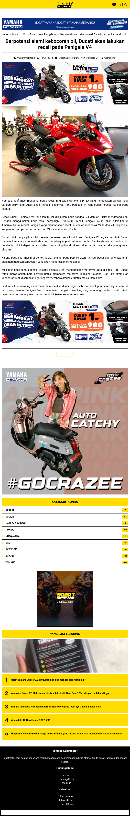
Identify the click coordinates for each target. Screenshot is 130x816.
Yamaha (10, 562)
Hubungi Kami (66, 779)
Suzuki (9, 556)
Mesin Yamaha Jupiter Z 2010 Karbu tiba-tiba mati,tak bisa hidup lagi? (48, 679)
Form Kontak (66, 796)
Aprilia (9, 510)
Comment (109, 57)
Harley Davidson (15, 523)
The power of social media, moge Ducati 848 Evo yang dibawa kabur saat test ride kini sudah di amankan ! (67, 733)
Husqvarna (12, 536)
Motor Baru (73, 57)
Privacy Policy (66, 800)
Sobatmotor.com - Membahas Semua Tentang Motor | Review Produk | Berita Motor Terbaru (65, 812)
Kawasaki (11, 549)
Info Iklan (66, 783)
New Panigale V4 (90, 57)
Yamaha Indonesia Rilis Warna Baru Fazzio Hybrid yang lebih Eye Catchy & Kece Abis (56, 706)
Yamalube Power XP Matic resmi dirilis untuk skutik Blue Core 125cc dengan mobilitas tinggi (60, 693)
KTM (7, 542)
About (66, 775)
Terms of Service (66, 804)
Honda (9, 529)
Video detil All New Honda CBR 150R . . (31, 720)
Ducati (62, 57)
